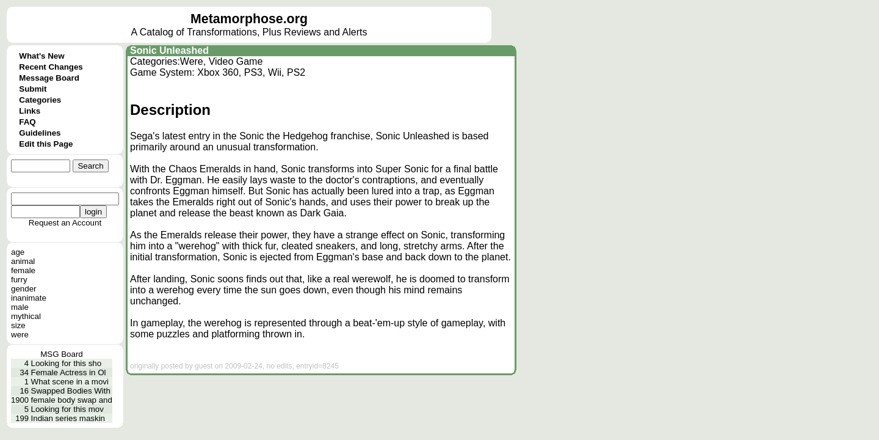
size (18, 325)
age (17, 252)
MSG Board (61, 354)
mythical (26, 316)
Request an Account (65, 222)
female (23, 270)
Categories (40, 100)
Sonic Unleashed (169, 50)
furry (19, 279)
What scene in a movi (70, 381)
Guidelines (39, 133)
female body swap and (71, 400)
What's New (41, 56)
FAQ (27, 122)
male (20, 307)
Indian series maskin (68, 418)
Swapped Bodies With (70, 390)
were (20, 334)
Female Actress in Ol (68, 372)
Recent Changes (50, 67)
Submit (32, 89)
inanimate (28, 297)
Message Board (49, 77)
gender (24, 288)
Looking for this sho (66, 363)
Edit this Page (46, 143)
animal (23, 261)
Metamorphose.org (249, 19)
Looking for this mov (67, 409)
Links (29, 111)
